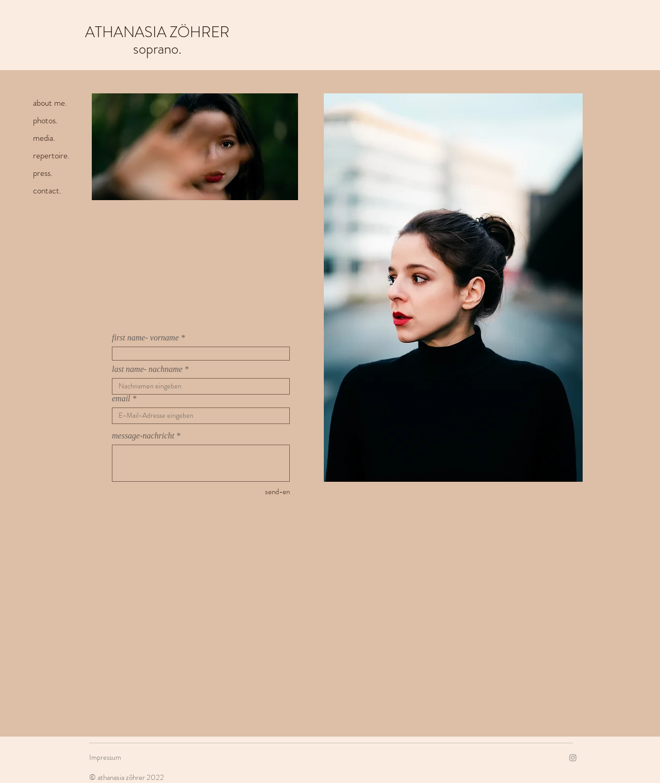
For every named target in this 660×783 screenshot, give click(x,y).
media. (44, 138)
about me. (50, 102)
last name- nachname (147, 369)
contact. (47, 190)
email (121, 399)
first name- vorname (145, 338)
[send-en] (253, 491)
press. (43, 173)
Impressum (105, 757)
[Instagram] (573, 757)
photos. (45, 120)
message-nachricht (143, 436)
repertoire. (51, 155)
